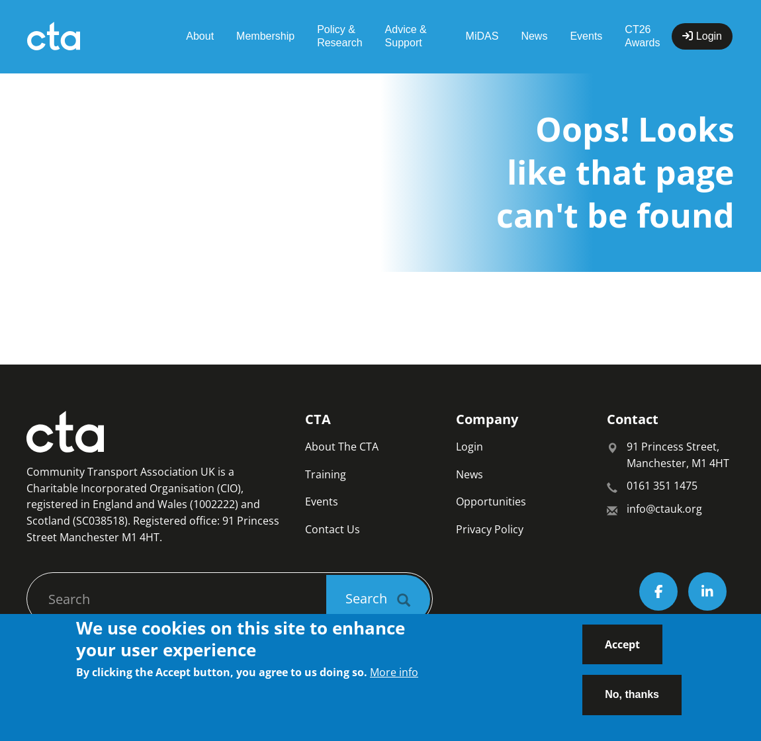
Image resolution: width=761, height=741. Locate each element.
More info (394, 680)
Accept (622, 652)
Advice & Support (406, 36)
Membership (265, 36)
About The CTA (342, 446)
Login (469, 446)
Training (325, 474)
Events (586, 36)
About (200, 36)
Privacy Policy (489, 529)
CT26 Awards (642, 36)
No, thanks (632, 703)
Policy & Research (339, 36)
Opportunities (491, 501)
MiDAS (482, 36)
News (534, 36)
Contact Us (332, 529)
